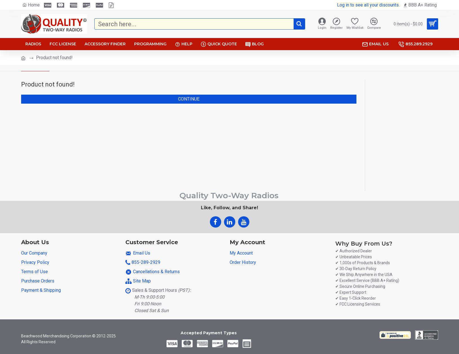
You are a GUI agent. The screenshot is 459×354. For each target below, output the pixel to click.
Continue (188, 99)
